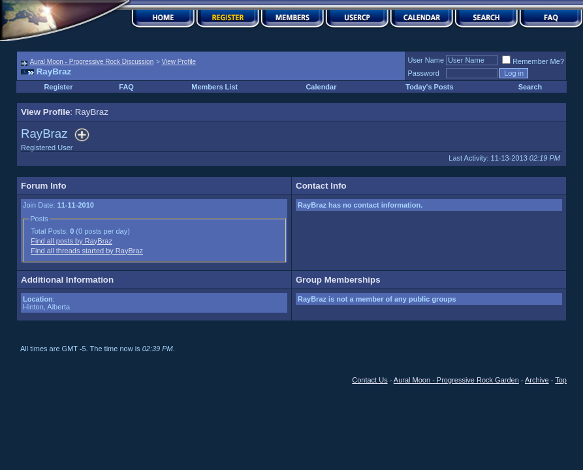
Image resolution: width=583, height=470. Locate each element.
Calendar (321, 87)
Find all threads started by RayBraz (87, 251)
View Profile (179, 61)
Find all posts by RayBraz (71, 241)
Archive (537, 380)
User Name (426, 60)
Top (561, 380)
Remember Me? (533, 61)
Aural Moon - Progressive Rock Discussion (92, 61)
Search (530, 87)
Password (423, 73)
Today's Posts (429, 87)
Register (58, 87)
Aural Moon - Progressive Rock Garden (456, 380)
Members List (214, 87)
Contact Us (369, 380)
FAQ (126, 87)
